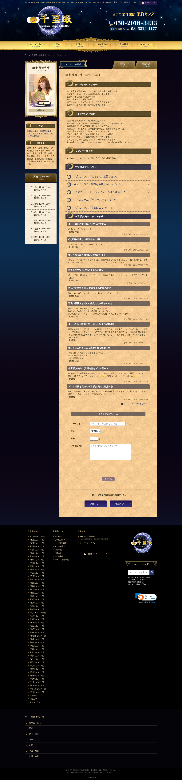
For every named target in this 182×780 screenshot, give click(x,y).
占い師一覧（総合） (38, 536)
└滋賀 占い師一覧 (37, 619)
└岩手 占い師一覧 (37, 546)
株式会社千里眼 (86, 536)
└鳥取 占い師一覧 (37, 639)
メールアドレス (78, 424)
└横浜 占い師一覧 (37, 583)
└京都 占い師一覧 (37, 623)
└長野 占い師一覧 (37, 603)
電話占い (119, 504)
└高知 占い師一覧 (37, 666)
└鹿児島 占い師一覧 (38, 689)
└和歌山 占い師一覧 (38, 636)
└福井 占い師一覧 (37, 596)
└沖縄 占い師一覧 (37, 692)
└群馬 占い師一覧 (37, 570)
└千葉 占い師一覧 (37, 576)
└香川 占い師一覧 (37, 659)
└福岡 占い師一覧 (37, 669)
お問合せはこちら (129, 2)
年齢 (73, 438)
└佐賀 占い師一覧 (37, 672)
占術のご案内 (60, 540)
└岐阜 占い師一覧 (37, 606)
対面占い (94, 504)
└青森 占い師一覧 (37, 543)
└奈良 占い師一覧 (37, 632)
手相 (37, 136)
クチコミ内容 (77, 446)
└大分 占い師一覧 (37, 682)
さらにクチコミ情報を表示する (137, 403)
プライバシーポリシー (89, 543)
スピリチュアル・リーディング (40, 133)
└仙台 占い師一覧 (37, 550)
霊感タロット (32, 131)
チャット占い (35, 702)
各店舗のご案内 (111, 2)
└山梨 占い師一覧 (37, 599)
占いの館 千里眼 (31, 55)
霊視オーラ (45, 131)
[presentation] (108, 470)
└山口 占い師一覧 (37, 652)
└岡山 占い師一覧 (37, 646)
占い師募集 (59, 556)
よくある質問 (60, 546)
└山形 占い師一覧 (37, 556)
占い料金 (58, 536)
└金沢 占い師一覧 (37, 593)
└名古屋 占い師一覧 (38, 613)
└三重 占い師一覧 (37, 616)
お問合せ (58, 553)
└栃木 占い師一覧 (37, 566)
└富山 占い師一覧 (37, 589)
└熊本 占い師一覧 (37, 679)
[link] (146, 598)
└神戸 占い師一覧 (37, 629)
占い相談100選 (61, 543)
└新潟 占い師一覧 (37, 586)
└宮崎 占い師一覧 (37, 685)
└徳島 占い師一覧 (37, 656)
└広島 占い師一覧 (37, 649)
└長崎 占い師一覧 (37, 676)
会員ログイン (148, 3)
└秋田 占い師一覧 (37, 553)
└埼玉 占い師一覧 (37, 573)
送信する (108, 479)
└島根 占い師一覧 (37, 642)
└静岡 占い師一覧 (37, 609)
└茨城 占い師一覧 (37, 563)
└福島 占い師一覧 (37, 560)
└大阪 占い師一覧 (37, 626)
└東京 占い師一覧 (37, 579)
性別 (73, 431)
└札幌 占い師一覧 (37, 540)
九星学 (31, 136)
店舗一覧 (58, 550)
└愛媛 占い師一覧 (37, 662)
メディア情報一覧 (62, 560)
